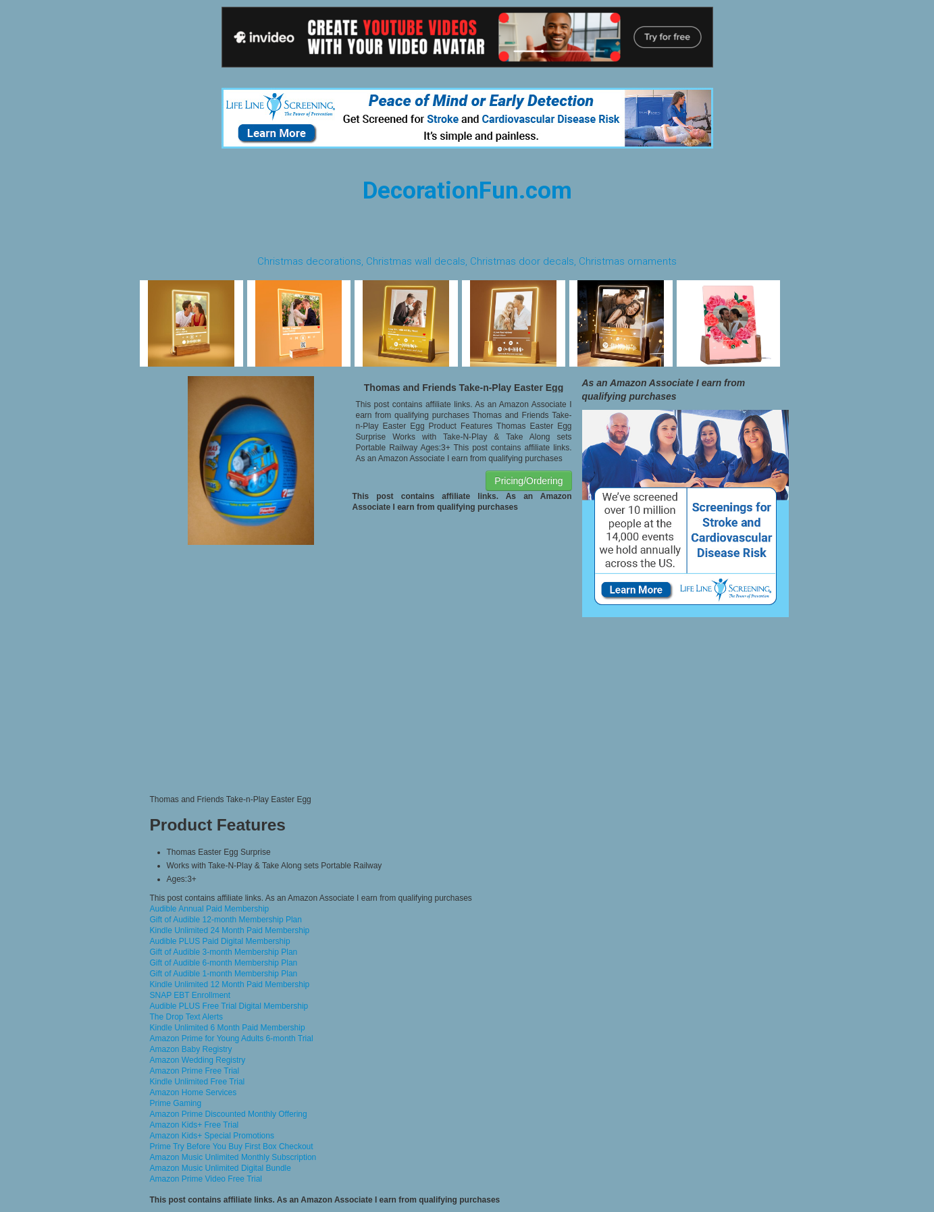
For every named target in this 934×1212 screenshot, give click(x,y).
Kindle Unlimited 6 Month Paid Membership (227, 1027)
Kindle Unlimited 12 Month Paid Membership (230, 984)
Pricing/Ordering (528, 480)
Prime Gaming (176, 1103)
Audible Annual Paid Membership (209, 909)
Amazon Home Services (193, 1092)
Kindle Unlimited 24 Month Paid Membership (230, 930)
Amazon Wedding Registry (198, 1060)
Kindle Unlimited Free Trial (197, 1081)
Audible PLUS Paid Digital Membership (220, 941)
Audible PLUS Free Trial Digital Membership (229, 1006)
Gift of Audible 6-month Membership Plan (224, 963)
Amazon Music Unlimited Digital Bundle (220, 1168)
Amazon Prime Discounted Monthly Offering (228, 1114)
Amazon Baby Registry (191, 1049)
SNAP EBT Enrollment (190, 995)
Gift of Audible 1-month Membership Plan (224, 973)
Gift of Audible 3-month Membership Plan (224, 952)
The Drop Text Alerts (187, 1017)
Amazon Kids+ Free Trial (194, 1125)
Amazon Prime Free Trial (195, 1071)
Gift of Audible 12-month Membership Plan (226, 919)
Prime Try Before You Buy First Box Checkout (231, 1146)
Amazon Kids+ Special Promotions (212, 1135)
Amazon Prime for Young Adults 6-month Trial (231, 1038)
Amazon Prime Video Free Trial (206, 1179)
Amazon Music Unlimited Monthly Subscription (233, 1157)
